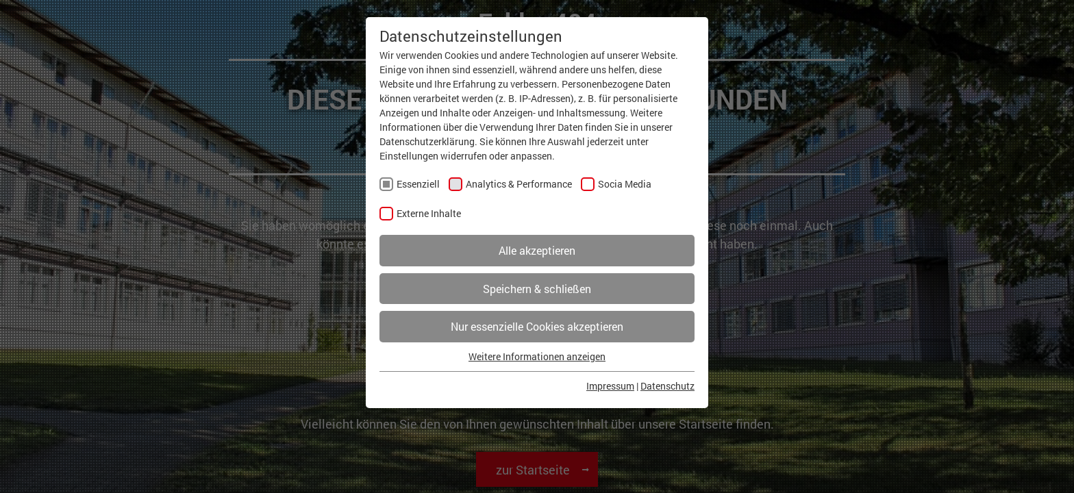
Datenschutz (667, 385)
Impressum (610, 385)
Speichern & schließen (537, 288)
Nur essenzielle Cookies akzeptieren (537, 326)
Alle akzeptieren (537, 250)
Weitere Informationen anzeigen (537, 356)
